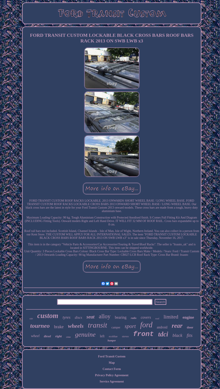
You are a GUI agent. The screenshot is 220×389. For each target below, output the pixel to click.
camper (115, 327)
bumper (112, 340)
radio (133, 318)
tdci (163, 334)
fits (190, 335)
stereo (125, 336)
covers (146, 317)
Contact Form (112, 369)
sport (130, 326)
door (190, 327)
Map (112, 362)
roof (157, 318)
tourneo (40, 325)
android (162, 327)
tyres (66, 317)
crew (68, 337)
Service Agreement (112, 381)
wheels (76, 326)
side (31, 318)
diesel (47, 336)
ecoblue (113, 336)
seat (91, 317)
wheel (35, 336)
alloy (105, 316)
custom (47, 316)
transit (97, 325)
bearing (121, 317)
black (177, 335)
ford (146, 325)
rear (177, 325)
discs (78, 317)
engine (188, 317)
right (58, 336)
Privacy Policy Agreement (111, 375)
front (143, 334)
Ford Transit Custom (111, 356)
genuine (85, 334)
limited (171, 317)
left (102, 336)
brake (59, 326)
